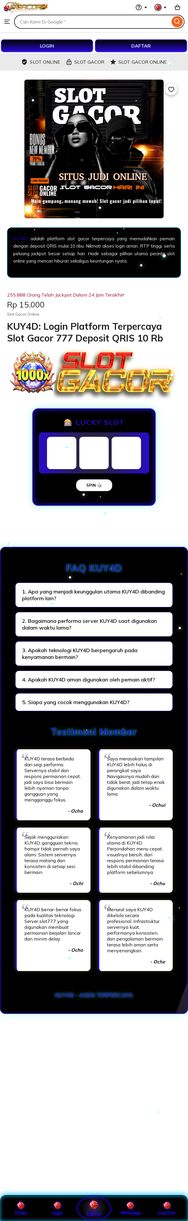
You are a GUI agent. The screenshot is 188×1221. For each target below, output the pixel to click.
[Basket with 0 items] (177, 7)
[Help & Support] (141, 7)
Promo (21, 1208)
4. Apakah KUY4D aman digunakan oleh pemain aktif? (88, 679)
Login (58, 1208)
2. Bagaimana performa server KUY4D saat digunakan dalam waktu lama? (89, 624)
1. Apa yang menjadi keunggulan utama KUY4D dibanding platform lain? (93, 595)
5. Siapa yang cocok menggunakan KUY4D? (76, 702)
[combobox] (92, 22)
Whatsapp (130, 1208)
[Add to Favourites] (171, 89)
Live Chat (167, 1208)
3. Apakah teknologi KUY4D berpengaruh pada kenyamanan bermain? (79, 653)
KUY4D (20, 238)
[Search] (177, 22)
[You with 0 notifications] (160, 7)
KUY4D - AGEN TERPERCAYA (94, 995)
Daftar (94, 1208)
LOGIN (47, 46)
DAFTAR (141, 46)
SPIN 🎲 (94, 485)
